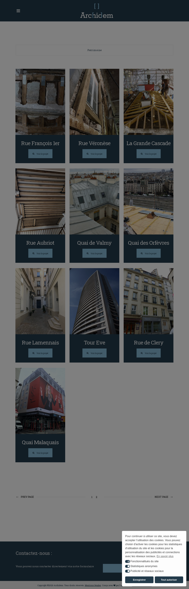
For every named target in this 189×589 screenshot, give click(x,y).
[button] (127, 561)
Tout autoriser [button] (169, 579)
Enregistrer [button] (139, 579)
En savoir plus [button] (165, 556)
